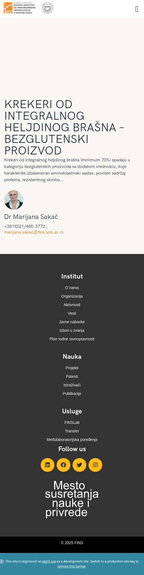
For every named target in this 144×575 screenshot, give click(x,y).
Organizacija (72, 296)
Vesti (72, 313)
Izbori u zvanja (72, 330)
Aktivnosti (72, 305)
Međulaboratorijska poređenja (72, 439)
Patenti (72, 376)
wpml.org (49, 561)
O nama (72, 287)
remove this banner (72, 566)
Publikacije (72, 393)
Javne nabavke (72, 322)
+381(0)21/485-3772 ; (26, 226)
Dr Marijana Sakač (31, 217)
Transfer (72, 431)
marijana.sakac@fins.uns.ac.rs (33, 232)
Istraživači (72, 385)
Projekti (72, 368)
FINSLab (71, 422)
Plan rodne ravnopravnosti (71, 339)
